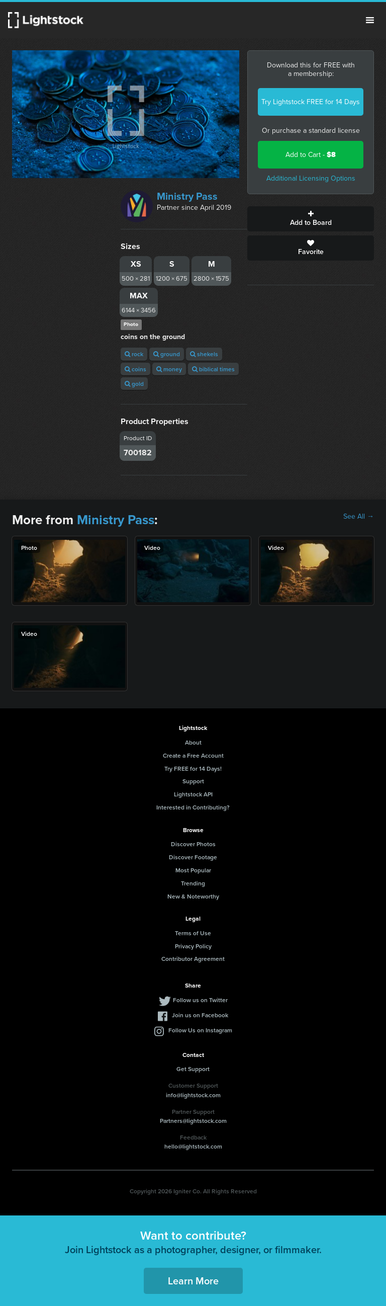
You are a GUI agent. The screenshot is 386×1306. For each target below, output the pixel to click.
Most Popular (193, 870)
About (193, 742)
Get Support (193, 1069)
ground (166, 354)
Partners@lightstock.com (193, 1120)
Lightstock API (193, 794)
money (169, 369)
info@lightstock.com (193, 1095)
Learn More (193, 1280)
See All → (358, 517)
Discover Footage (193, 857)
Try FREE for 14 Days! (193, 768)
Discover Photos (193, 844)
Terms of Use (193, 933)
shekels (204, 354)
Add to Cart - (310, 154)
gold (134, 383)
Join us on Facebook (200, 1015)
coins (135, 369)
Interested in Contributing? (193, 807)
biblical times (213, 369)
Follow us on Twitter (200, 1000)
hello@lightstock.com (193, 1146)
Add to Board (310, 218)
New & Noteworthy (193, 896)
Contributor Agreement (193, 958)
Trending (193, 883)
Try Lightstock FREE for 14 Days (310, 102)
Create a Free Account (193, 755)
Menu (370, 20)
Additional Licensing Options (310, 178)
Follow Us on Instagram (200, 1030)
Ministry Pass (187, 196)
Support (193, 781)
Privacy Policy (193, 946)
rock (134, 354)
